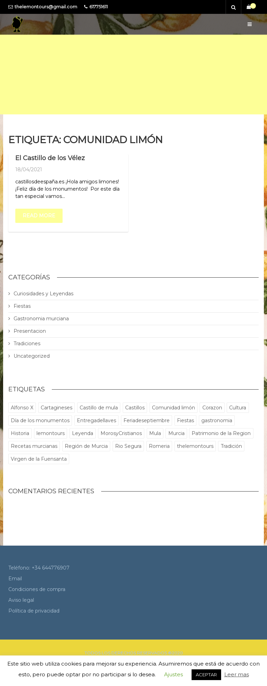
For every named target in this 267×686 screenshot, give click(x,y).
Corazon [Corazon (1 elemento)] (212, 408)
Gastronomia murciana (41, 318)
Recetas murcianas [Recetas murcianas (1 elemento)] (34, 446)
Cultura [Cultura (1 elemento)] (237, 408)
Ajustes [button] (173, 674)
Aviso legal (21, 600)
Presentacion (30, 331)
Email (15, 578)
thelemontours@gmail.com (46, 6)
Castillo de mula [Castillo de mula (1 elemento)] (99, 408)
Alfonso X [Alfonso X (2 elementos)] (22, 408)
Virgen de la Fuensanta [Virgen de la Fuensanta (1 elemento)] (39, 459)
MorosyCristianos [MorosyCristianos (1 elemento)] (121, 433)
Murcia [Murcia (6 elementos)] (176, 433)
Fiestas (22, 306)
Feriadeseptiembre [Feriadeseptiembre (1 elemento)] (146, 420)
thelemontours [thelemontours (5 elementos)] (195, 446)
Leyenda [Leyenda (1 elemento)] (82, 433)
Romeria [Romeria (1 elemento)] (159, 446)
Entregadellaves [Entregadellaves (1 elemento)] (96, 420)
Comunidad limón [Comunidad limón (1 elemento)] (173, 408)
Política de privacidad (33, 611)
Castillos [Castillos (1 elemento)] (135, 408)
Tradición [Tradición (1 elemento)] (231, 446)
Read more (39, 215)
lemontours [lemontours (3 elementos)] (51, 433)
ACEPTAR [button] (206, 674)
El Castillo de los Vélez (50, 158)
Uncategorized (32, 356)
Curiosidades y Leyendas (43, 293)
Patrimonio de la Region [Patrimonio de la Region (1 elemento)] (221, 433)
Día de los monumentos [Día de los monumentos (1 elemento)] (40, 420)
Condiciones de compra (36, 589)
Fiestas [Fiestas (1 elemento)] (185, 420)
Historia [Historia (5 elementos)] (20, 433)
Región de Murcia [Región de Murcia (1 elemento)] (86, 446)
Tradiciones (27, 343)
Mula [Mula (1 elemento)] (155, 433)
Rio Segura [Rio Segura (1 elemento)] (128, 446)
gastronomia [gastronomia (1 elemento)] (216, 420)
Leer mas (236, 674)
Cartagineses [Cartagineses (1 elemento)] (56, 408)
